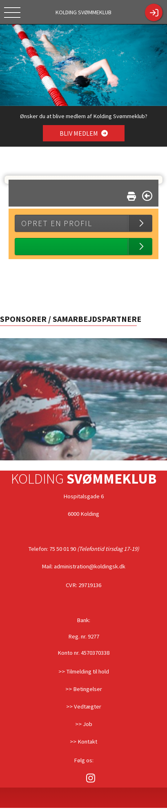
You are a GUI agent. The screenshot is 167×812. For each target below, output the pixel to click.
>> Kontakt (83, 741)
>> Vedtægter (83, 706)
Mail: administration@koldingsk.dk (83, 566)
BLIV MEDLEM (83, 133)
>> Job (83, 724)
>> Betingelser (83, 689)
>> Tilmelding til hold (83, 671)
